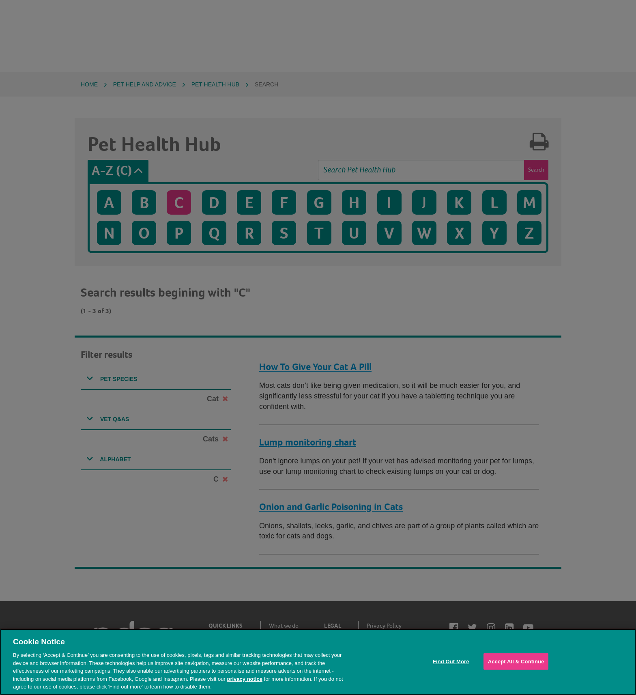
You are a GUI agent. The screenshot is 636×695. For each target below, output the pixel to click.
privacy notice (244, 679)
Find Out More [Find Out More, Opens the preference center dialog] (451, 661)
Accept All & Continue (516, 661)
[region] (318, 662)
